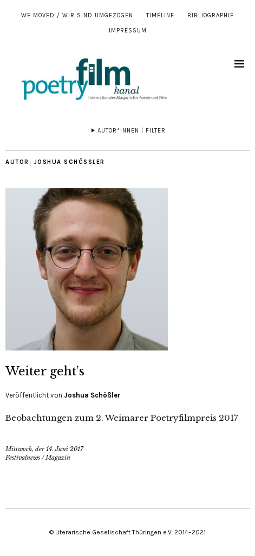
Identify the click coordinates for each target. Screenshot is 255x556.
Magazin (57, 457)
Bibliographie (210, 15)
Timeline (160, 15)
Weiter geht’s (44, 371)
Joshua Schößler (92, 395)
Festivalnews (22, 457)
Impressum (128, 30)
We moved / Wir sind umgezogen (77, 15)
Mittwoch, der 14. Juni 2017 (44, 449)
